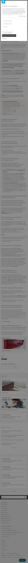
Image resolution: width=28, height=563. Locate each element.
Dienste (5, 26)
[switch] (22, 16)
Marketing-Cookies (7, 23)
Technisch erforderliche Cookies (10, 18)
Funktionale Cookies (8, 20)
